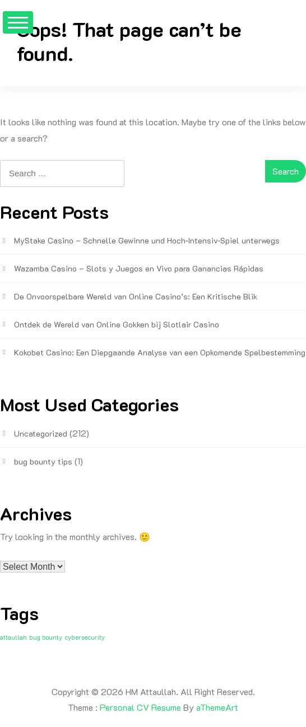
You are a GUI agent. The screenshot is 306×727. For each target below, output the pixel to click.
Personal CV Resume (140, 707)
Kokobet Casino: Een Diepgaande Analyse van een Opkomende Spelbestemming (159, 352)
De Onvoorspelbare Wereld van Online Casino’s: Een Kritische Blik (135, 296)
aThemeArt (217, 707)
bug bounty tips (43, 461)
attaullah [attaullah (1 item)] (13, 637)
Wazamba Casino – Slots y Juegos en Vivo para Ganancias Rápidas (138, 268)
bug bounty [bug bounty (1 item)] (45, 637)
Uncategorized (40, 433)
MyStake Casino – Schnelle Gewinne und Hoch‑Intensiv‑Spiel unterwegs (147, 240)
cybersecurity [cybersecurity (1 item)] (84, 637)
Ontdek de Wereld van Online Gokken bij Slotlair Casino (116, 324)
